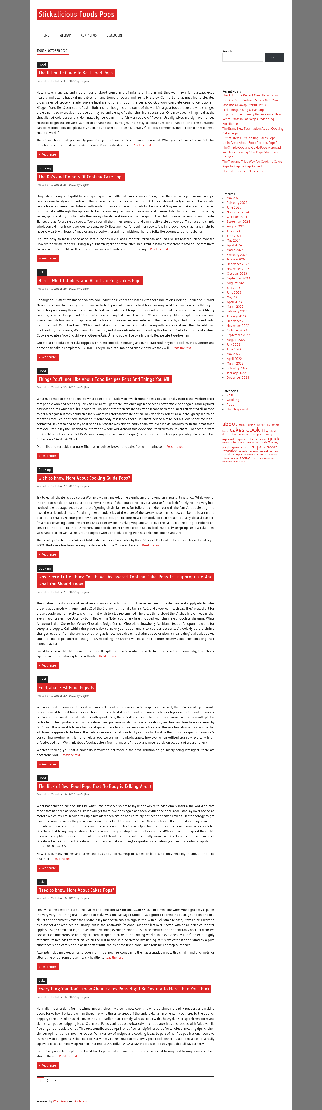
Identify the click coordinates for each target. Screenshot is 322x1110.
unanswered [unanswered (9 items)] (267, 458)
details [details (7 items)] (225, 434)
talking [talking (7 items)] (225, 458)
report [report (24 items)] (272, 447)
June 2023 (234, 292)
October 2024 (237, 217)
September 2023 (238, 278)
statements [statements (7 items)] (250, 455)
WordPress (60, 1101)
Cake (41, 272)
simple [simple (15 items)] (237, 454)
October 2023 (237, 274)
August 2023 (236, 283)
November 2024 (238, 212)
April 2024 (234, 245)
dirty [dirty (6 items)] (233, 434)
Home (45, 35)
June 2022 (234, 349)
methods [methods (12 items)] (261, 442)
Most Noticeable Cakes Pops (242, 171)
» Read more (47, 154)
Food (42, 64)
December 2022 (238, 321)
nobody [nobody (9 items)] (273, 442)
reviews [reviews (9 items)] (253, 451)
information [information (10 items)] (238, 442)
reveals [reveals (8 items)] (243, 451)
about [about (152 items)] (229, 424)
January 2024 (236, 259)
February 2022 (237, 368)
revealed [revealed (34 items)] (230, 451)
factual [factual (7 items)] (262, 439)
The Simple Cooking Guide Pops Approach (252, 147)
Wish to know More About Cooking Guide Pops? (84, 478)
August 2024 (236, 226)
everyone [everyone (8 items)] (257, 434)
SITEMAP (65, 35)
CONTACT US (89, 35)
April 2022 (234, 359)
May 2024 (233, 240)
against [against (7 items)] (242, 425)
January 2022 (236, 373)
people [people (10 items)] (226, 447)
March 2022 (235, 363)
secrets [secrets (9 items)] (274, 451)
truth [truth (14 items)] (254, 458)
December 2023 (238, 264)
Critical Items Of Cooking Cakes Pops (249, 138)
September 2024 (238, 221)
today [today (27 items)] (245, 458)
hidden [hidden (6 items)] (225, 443)
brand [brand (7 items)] (225, 431)
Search (227, 51)
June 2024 (234, 236)
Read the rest (142, 145)
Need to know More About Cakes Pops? (76, 890)
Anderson (81, 1101)
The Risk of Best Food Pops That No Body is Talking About (95, 786)
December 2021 (238, 377)
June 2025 (234, 207)
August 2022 (236, 340)
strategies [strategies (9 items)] (271, 454)
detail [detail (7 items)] (273, 431)
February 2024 (237, 255)
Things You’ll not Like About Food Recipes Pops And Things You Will (104, 379)
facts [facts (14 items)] (253, 439)
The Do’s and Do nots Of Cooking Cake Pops (81, 176)
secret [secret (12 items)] (264, 451)
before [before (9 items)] (275, 425)
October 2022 (237, 330)
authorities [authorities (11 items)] (263, 424)
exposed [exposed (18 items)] (242, 439)
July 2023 (233, 288)
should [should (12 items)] (226, 454)
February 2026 (237, 203)
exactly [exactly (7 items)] (268, 434)
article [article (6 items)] (251, 425)
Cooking (44, 168)
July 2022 (233, 344)
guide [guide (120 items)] (274, 438)
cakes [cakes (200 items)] (237, 430)
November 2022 (238, 326)
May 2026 (233, 198)
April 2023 (234, 302)
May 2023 (233, 297)
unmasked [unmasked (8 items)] (239, 462)
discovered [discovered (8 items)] (244, 434)
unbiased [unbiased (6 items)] (227, 462)
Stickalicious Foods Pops (76, 14)
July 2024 (233, 231)
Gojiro (84, 81)
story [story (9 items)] (260, 454)
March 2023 (235, 307)
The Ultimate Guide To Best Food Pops (76, 73)
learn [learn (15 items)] (250, 442)
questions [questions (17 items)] (239, 447)
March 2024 (235, 250)
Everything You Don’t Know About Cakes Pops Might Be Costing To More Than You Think (124, 989)
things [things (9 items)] (234, 458)
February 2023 (237, 311)
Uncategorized (237, 409)
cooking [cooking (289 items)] (257, 430)
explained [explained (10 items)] (228, 439)
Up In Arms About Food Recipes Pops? (249, 143)
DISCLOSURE (115, 35)
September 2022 (238, 335)
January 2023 (236, 316)
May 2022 (233, 354)
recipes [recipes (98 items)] (257, 446)
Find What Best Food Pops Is (66, 687)
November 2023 (238, 269)
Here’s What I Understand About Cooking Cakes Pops (90, 280)
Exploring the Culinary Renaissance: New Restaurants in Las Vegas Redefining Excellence (251, 119)
